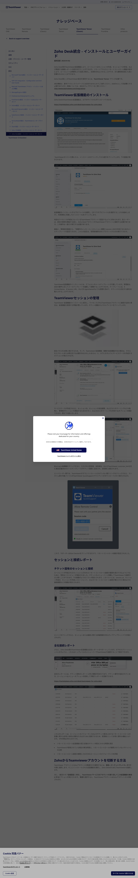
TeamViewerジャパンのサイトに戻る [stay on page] (69, 456)
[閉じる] (103, 418)
